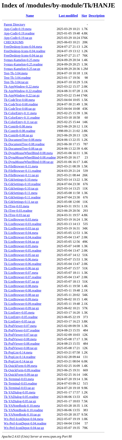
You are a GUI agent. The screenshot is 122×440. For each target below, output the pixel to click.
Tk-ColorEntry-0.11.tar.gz (20, 122)
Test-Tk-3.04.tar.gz (16, 82)
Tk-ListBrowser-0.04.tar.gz (21, 241)
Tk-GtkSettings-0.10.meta (20, 179)
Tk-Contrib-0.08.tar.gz (18, 135)
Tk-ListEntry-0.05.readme (21, 317)
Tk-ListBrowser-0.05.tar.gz (21, 255)
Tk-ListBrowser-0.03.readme (22, 224)
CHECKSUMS (14, 42)
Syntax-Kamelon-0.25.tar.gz (22, 69)
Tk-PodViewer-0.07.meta (20, 326)
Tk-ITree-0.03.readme (18, 210)
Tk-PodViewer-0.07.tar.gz (20, 334)
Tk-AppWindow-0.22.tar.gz (22, 95)
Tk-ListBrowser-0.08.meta (21, 286)
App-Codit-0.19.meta (17, 29)
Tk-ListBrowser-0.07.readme (22, 277)
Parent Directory (14, 24)
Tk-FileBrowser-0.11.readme (22, 170)
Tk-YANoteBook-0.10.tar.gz (22, 414)
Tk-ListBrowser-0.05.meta (21, 246)
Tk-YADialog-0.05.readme (21, 396)
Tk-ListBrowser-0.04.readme (22, 237)
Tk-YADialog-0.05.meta (19, 392)
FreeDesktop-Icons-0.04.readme (24, 51)
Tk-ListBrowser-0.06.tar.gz (21, 268)
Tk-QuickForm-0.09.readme (22, 370)
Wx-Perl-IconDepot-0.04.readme (25, 423)
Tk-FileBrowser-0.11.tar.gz (21, 175)
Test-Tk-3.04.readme (17, 77)
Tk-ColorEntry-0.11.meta (20, 113)
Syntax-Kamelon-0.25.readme (23, 64)
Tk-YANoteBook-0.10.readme (23, 410)
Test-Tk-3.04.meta (16, 73)
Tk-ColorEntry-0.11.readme (22, 117)
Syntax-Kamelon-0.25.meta (21, 60)
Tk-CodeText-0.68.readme (21, 104)
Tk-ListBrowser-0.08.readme (22, 290)
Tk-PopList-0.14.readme (19, 357)
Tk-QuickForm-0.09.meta (20, 365)
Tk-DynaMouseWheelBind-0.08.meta (28, 153)
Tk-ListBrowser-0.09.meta (21, 299)
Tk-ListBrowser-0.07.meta (21, 272)
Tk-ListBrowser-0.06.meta (21, 259)
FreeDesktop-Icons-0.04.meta (23, 46)
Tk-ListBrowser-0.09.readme (22, 303)
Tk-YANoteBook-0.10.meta (22, 405)
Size (84, 15)
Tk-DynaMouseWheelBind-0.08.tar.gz (29, 162)
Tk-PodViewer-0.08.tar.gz (20, 348)
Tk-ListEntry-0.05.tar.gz (19, 321)
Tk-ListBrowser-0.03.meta (21, 219)
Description (96, 15)
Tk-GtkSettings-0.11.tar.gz (21, 201)
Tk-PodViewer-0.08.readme (22, 343)
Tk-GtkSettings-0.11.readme (22, 197)
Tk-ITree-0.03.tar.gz (17, 215)
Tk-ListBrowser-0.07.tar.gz (21, 281)
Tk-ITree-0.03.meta (16, 206)
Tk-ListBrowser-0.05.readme (22, 250)
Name (30, 15)
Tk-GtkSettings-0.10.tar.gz (21, 188)
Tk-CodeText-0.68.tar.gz (20, 108)
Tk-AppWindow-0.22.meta (21, 86)
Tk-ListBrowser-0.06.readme (22, 264)
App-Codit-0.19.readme (19, 33)
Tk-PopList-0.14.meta (18, 352)
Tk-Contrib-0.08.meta (18, 126)
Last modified (68, 15)
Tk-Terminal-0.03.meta (19, 379)
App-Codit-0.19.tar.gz (18, 37)
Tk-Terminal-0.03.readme (20, 383)
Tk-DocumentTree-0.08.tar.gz (23, 148)
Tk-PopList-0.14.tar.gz (18, 361)
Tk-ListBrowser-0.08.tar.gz (21, 295)
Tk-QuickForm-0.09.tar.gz (21, 374)
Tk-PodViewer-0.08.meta (20, 339)
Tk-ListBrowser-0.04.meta (21, 233)
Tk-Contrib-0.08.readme (19, 131)
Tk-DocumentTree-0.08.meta (22, 139)
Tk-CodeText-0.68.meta (19, 100)
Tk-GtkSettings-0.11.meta (20, 193)
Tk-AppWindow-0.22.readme (23, 91)
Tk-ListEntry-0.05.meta (19, 312)
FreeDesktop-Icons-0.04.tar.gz (23, 55)
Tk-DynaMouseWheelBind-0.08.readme (30, 157)
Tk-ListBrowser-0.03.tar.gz (21, 228)
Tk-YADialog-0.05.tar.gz (20, 401)
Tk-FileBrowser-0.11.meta (21, 166)
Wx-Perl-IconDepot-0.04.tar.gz (24, 428)
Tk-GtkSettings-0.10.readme (22, 184)
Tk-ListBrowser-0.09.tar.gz (21, 308)
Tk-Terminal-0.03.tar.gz (19, 388)
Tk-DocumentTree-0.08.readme (24, 144)
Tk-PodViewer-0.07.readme (22, 330)
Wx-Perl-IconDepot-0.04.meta (23, 419)
